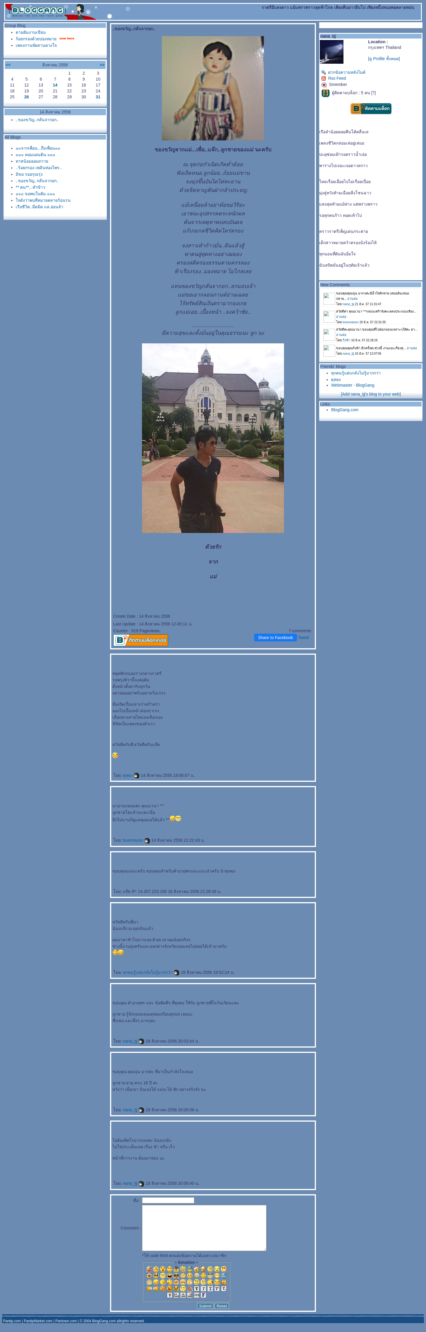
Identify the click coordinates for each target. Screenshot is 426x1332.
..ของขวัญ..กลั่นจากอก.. (37, 119)
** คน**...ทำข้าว (30, 187)
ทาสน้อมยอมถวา (32, 161)
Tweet (303, 637)
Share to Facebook (275, 637)
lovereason (136, 840)
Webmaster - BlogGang (352, 385)
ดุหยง (131, 775)
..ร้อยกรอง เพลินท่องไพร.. (39, 167)
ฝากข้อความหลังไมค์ (343, 72)
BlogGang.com (345, 409)
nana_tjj (133, 1041)
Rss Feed (333, 78)
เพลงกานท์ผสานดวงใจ (36, 45)
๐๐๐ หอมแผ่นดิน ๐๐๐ (35, 154)
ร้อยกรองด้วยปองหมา (36, 38)
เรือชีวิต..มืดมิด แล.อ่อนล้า (39, 206)
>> (102, 65)
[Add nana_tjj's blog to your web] (371, 394)
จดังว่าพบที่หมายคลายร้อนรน (43, 200)
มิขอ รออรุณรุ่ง (29, 174)
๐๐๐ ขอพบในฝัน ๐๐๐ (35, 193)
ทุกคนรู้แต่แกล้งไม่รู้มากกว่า (151, 972)
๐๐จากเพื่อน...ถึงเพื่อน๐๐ (38, 148)
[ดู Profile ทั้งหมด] (384, 58)
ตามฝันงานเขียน (31, 32)
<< (8, 65)
